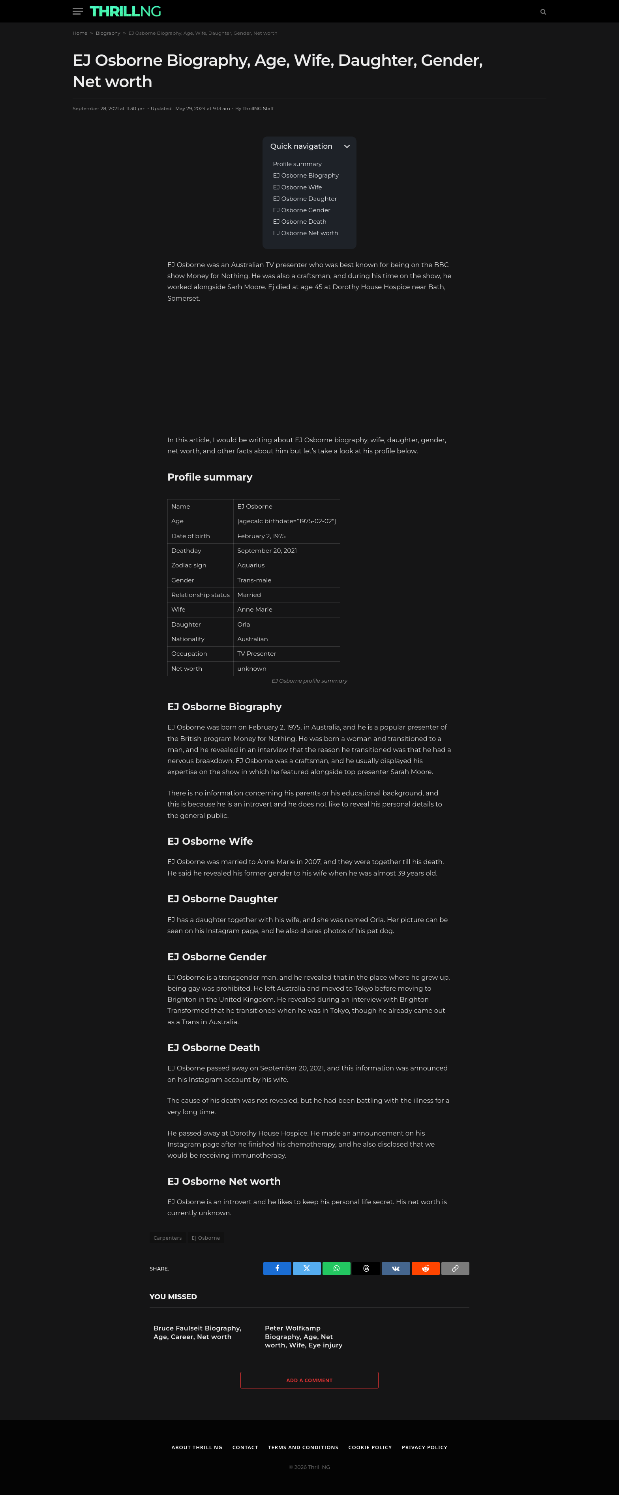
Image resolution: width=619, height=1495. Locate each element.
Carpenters (168, 1237)
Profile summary (297, 164)
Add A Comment (309, 1380)
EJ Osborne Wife (297, 187)
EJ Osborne (206, 1237)
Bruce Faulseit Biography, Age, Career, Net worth (198, 1333)
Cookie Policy (370, 1447)
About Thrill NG (196, 1447)
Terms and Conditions (303, 1447)
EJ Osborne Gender (301, 210)
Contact (245, 1447)
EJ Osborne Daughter (305, 199)
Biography (108, 33)
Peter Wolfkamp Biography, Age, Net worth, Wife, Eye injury (304, 1337)
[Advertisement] (309, 369)
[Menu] (78, 11)
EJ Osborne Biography (306, 175)
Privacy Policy (425, 1447)
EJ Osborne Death (299, 222)
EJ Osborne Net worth (305, 233)
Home (80, 33)
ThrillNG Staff (258, 108)
